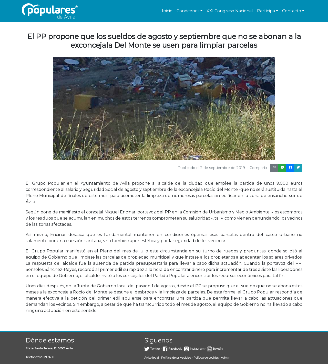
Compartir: (259, 167)
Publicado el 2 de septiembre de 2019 (211, 167)
